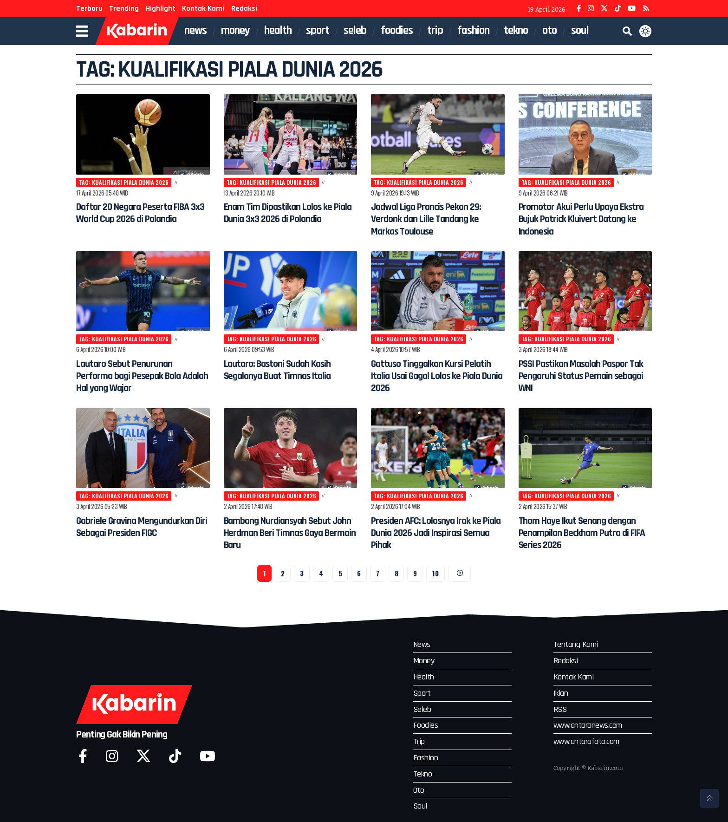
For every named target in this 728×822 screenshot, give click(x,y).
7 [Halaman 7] (377, 575)
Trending (124, 8)
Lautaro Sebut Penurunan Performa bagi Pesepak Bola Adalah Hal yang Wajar (137, 377)
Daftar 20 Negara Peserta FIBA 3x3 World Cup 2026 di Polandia (134, 219)
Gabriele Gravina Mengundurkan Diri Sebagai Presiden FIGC (135, 534)
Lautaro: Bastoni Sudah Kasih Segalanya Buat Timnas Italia (287, 370)
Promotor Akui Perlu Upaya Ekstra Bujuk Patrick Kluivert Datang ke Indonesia (580, 219)
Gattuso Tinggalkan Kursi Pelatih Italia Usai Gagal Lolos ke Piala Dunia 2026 (434, 377)
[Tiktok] (175, 756)
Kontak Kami (203, 8)
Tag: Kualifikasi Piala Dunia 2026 (126, 182)
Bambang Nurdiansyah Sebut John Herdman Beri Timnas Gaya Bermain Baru (287, 534)
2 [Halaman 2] (282, 575)
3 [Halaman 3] (301, 575)
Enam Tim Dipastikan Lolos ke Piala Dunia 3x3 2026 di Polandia (286, 219)
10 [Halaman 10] (435, 575)
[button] (627, 31)
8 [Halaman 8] (396, 575)
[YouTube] (631, 8)
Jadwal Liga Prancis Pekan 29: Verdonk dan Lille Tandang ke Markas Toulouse (435, 219)
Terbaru (89, 8)
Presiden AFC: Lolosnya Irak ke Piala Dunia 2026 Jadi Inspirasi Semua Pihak (436, 534)
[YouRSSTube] (646, 8)
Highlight (161, 8)
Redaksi (244, 8)
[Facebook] (578, 8)
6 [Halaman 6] (358, 575)
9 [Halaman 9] (415, 575)
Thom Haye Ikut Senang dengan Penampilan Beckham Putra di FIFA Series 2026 (581, 534)
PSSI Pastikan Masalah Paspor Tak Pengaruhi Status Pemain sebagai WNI (584, 377)
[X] (604, 8)
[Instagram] (590, 8)
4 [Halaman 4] (320, 575)
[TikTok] (617, 8)
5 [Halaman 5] (340, 575)
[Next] (460, 576)
